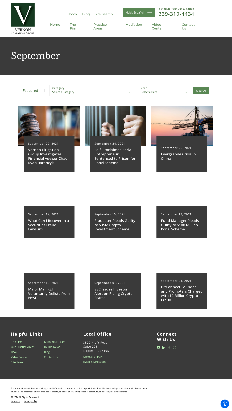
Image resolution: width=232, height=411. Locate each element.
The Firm (16, 342)
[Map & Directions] (95, 362)
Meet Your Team (54, 342)
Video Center (19, 357)
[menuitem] (57, 25)
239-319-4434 (176, 14)
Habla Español (139, 12)
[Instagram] (174, 347)
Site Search (104, 14)
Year (144, 88)
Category (58, 88)
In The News (52, 347)
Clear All (201, 91)
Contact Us (51, 357)
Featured (30, 90)
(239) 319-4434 (92, 357)
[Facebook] (169, 347)
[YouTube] (158, 347)
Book (73, 14)
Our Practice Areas (23, 347)
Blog (86, 14)
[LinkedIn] (163, 347)
